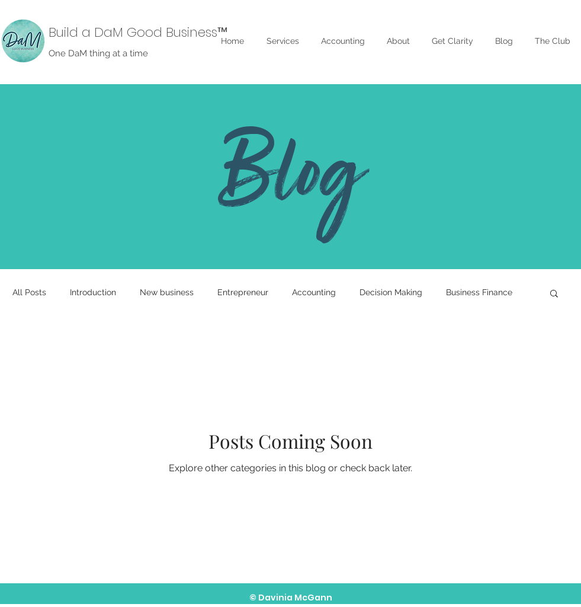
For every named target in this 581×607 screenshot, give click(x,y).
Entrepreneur (242, 292)
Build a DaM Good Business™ (138, 32)
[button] (554, 294)
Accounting (314, 292)
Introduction (93, 292)
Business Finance (479, 292)
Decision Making (390, 292)
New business (167, 292)
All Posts (29, 292)
